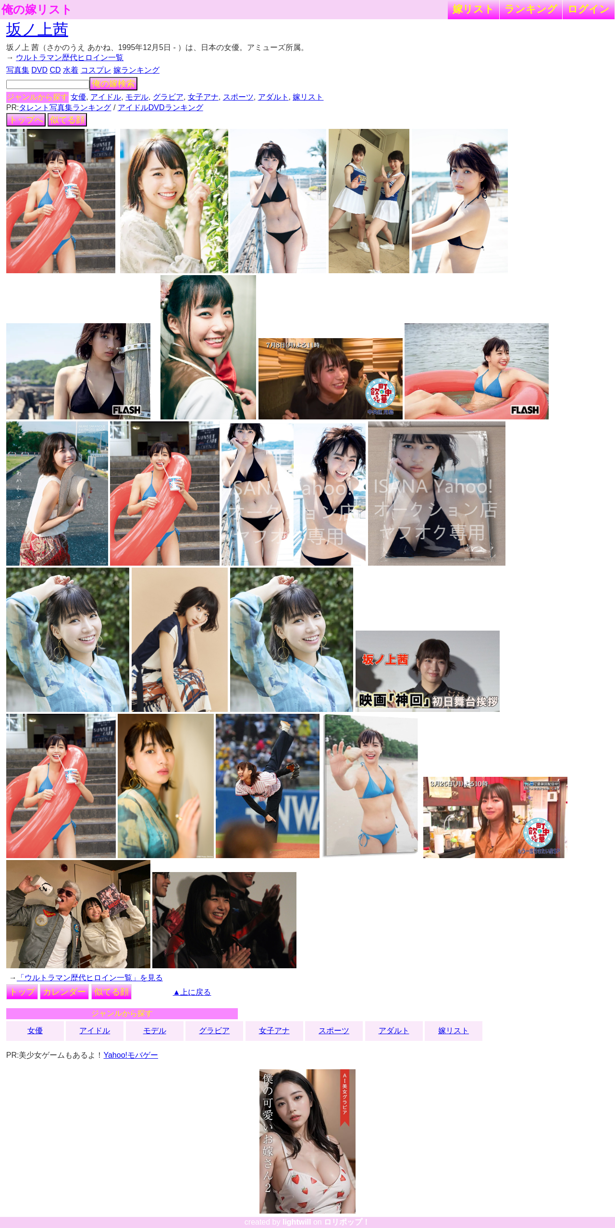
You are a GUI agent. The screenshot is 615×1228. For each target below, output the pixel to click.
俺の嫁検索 (113, 84)
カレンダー (64, 992)
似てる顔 (67, 120)
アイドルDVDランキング (160, 107)
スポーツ (238, 97)
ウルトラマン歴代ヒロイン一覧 (69, 57)
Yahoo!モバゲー (130, 1055)
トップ (22, 992)
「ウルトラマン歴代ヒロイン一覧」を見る (90, 978)
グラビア (168, 97)
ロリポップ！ (347, 1222)
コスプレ (96, 70)
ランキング (530, 8)
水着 (70, 70)
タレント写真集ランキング (65, 107)
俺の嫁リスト (37, 9)
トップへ (26, 120)
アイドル (105, 97)
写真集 (17, 70)
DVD (39, 70)
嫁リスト (473, 8)
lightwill (297, 1222)
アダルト (273, 97)
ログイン (588, 8)
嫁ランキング (136, 70)
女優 (78, 97)
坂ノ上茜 (37, 29)
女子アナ (203, 97)
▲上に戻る (192, 992)
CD (55, 70)
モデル (136, 97)
